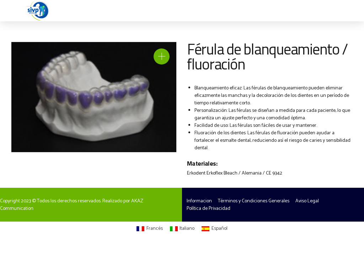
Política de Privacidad (208, 208)
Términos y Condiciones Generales (253, 201)
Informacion (199, 201)
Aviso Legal (307, 201)
